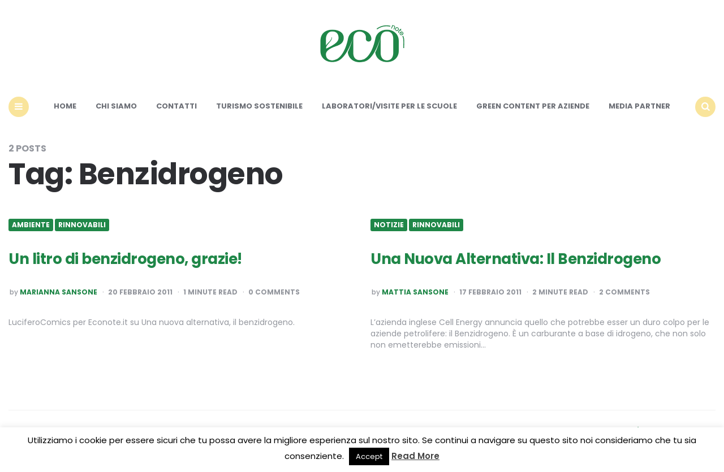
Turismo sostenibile (259, 106)
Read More (415, 456)
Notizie (389, 225)
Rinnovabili (82, 225)
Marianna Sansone (58, 292)
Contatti (176, 106)
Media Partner (639, 106)
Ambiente (31, 225)
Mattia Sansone (415, 292)
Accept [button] (369, 456)
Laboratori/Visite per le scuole (389, 106)
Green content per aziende (532, 106)
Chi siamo (116, 106)
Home (65, 106)
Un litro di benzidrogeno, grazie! (125, 259)
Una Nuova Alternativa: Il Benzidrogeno (515, 259)
